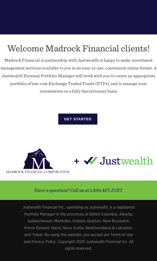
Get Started (78, 119)
